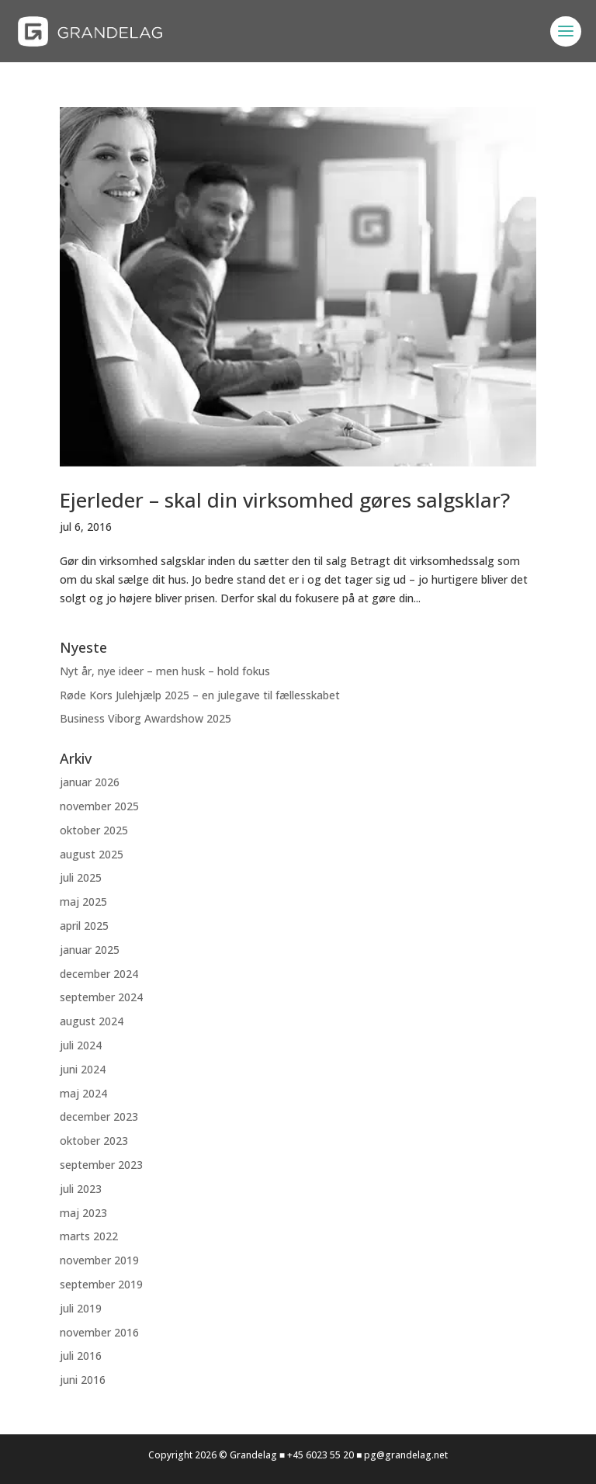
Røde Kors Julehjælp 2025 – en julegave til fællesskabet (200, 695)
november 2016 (99, 1332)
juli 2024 (81, 1045)
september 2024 (101, 997)
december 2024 (99, 973)
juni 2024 (83, 1069)
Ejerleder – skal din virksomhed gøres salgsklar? (285, 500)
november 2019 (99, 1260)
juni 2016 (83, 1379)
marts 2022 (89, 1236)
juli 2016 (81, 1355)
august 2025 (91, 854)
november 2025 (99, 806)
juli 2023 (81, 1188)
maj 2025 (83, 901)
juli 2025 (81, 877)
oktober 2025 (94, 830)
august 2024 (91, 1021)
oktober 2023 (94, 1140)
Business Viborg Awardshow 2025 (145, 718)
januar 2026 (90, 782)
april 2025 (84, 925)
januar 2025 (90, 949)
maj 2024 (83, 1093)
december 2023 (99, 1116)
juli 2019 (81, 1308)
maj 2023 (83, 1212)
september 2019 (101, 1284)
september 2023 (101, 1164)
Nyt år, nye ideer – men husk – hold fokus (165, 671)
